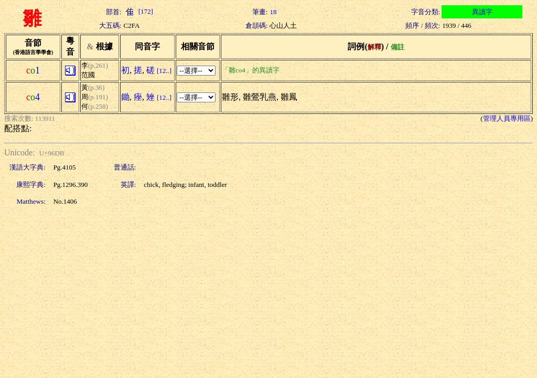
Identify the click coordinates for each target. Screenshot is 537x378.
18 (273, 12)
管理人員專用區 (507, 118)
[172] (138, 11)
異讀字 (482, 12)
